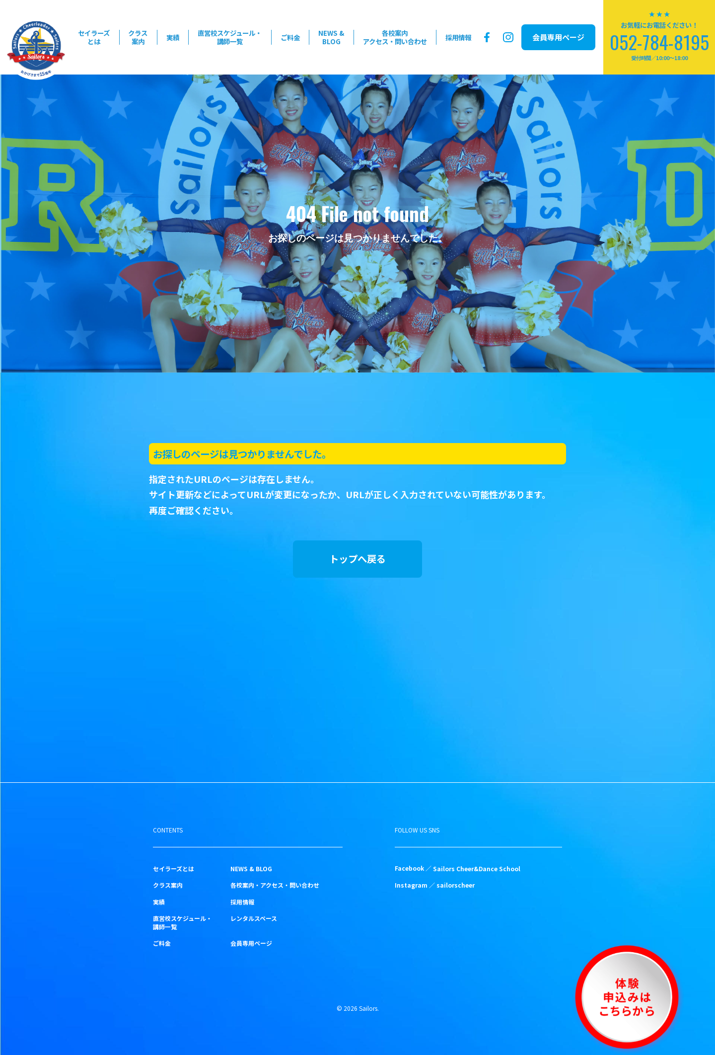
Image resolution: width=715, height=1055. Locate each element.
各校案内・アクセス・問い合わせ (274, 885)
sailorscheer (455, 885)
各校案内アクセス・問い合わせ (395, 37)
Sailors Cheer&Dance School (476, 868)
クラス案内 (137, 37)
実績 (172, 37)
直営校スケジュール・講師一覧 (230, 37)
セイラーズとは (94, 37)
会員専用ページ (558, 37)
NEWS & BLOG (331, 37)
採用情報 (458, 37)
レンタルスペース (253, 918)
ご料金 (290, 37)
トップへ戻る (357, 558)
